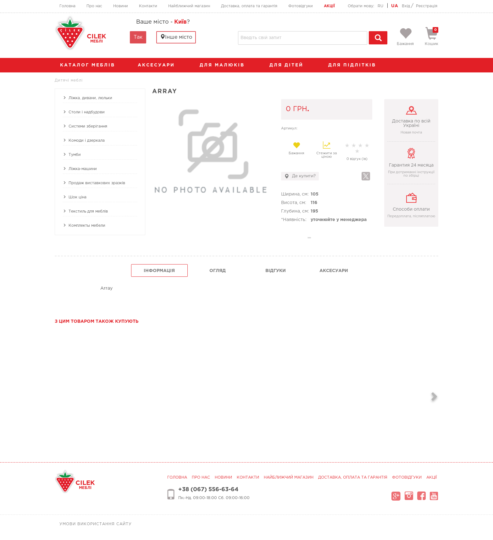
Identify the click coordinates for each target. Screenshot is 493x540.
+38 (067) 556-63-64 (208, 489)
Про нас (94, 6)
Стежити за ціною (326, 149)
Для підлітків (355, 65)
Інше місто (176, 37)
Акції (329, 6)
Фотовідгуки (300, 6)
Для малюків (225, 65)
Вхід (406, 6)
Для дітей (289, 65)
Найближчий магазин (189, 6)
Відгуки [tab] (275, 271)
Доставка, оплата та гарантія (249, 6)
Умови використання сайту (95, 524)
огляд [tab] (217, 271)
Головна (67, 6)
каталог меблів (89, 65)
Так (138, 37)
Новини (120, 6)
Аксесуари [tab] (333, 271)
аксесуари (159, 65)
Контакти (148, 6)
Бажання (296, 148)
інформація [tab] (159, 271)
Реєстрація (426, 6)
